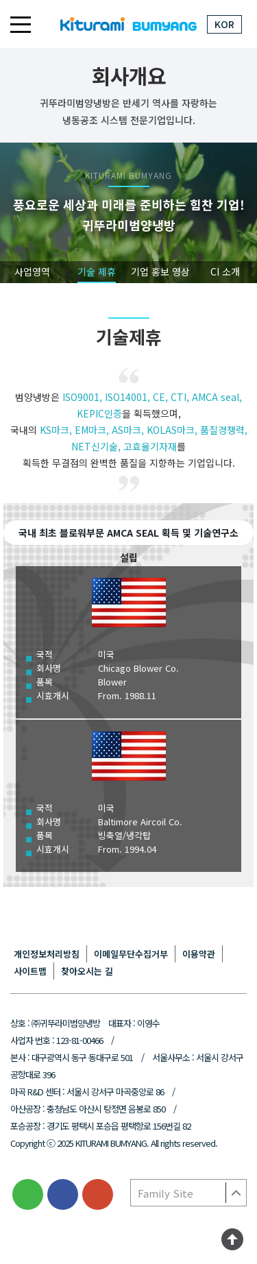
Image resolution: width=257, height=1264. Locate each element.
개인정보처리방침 (46, 953)
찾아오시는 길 (87, 970)
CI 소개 (225, 271)
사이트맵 (30, 970)
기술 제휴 (96, 271)
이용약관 (198, 953)
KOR (224, 24)
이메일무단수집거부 (131, 953)
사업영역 (32, 271)
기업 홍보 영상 (160, 271)
